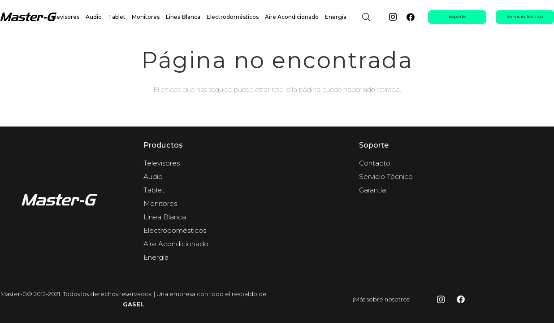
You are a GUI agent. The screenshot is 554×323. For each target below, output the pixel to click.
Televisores (161, 163)
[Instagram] (393, 17)
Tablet (153, 190)
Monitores (160, 203)
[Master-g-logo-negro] (30, 17)
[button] (366, 17)
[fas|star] (61, 201)
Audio (153, 176)
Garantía (372, 190)
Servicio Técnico (386, 176)
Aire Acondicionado (175, 244)
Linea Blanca (164, 217)
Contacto (374, 163)
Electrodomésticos (174, 230)
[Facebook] (411, 17)
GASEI (132, 304)
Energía (156, 257)
